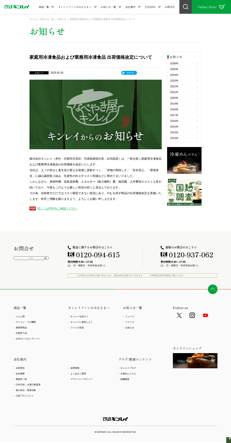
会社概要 (20, 388)
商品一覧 (44, 7)
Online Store (211, 6)
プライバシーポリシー (81, 394)
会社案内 (130, 7)
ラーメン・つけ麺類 (26, 337)
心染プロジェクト (25, 410)
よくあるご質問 (31, 274)
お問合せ (170, 7)
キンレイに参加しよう (81, 337)
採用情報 (74, 383)
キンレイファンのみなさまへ (74, 7)
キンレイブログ (128, 383)
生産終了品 (21, 348)
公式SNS (150, 7)
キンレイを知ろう (79, 331)
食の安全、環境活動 (26, 405)
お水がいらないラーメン (28, 353)
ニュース (129, 331)
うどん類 (20, 331)
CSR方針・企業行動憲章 (28, 399)
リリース (129, 337)
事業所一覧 (21, 394)
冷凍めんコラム (128, 388)
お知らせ (129, 342)
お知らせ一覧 (108, 7)
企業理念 (20, 383)
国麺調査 (124, 394)
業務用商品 (21, 342)
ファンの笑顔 (77, 342)
